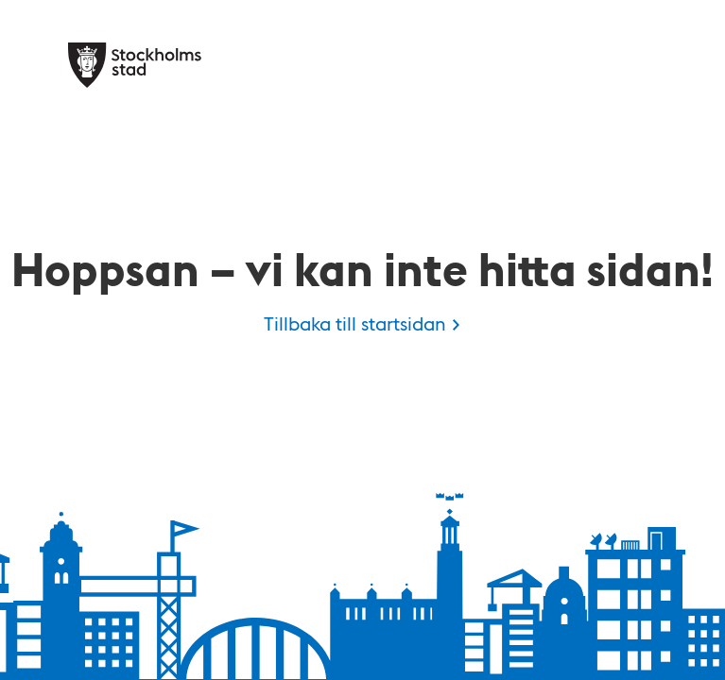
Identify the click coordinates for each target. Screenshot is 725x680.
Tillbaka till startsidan (355, 323)
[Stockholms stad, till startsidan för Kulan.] (134, 65)
